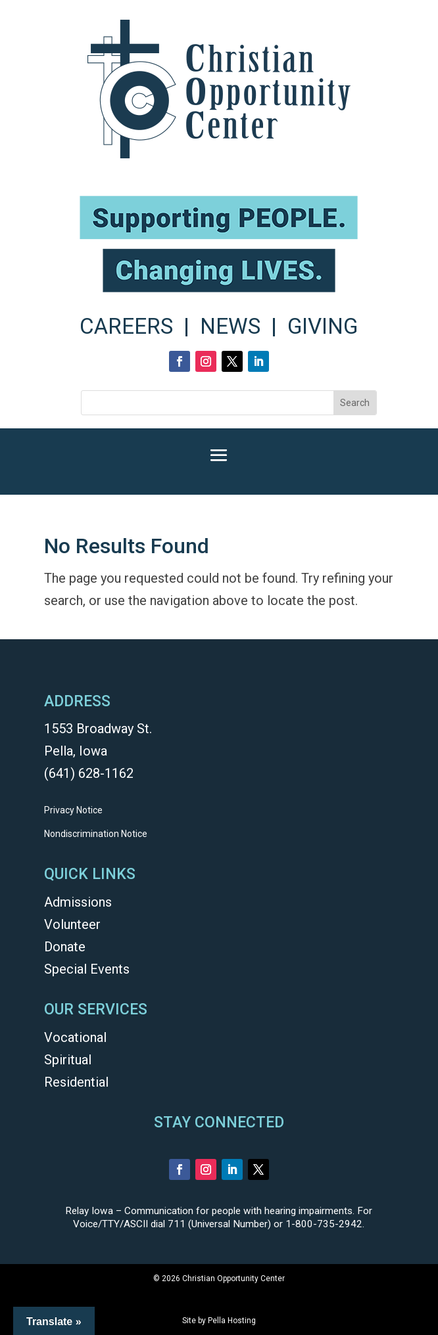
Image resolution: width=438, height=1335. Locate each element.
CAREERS (126, 326)
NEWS (230, 326)
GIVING (322, 326)
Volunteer (72, 924)
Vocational (75, 1037)
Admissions (78, 902)
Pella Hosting (232, 1320)
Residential (76, 1082)
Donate (64, 947)
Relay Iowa (89, 1211)
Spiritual (67, 1060)
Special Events (87, 969)
